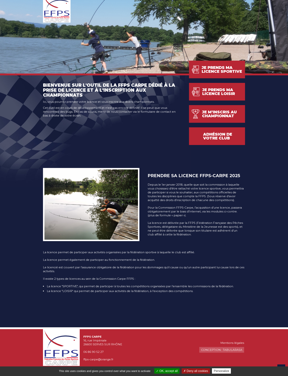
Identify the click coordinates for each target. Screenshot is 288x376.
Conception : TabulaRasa (221, 350)
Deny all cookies (195, 371)
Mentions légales (232, 343)
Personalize (221, 371)
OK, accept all (167, 371)
